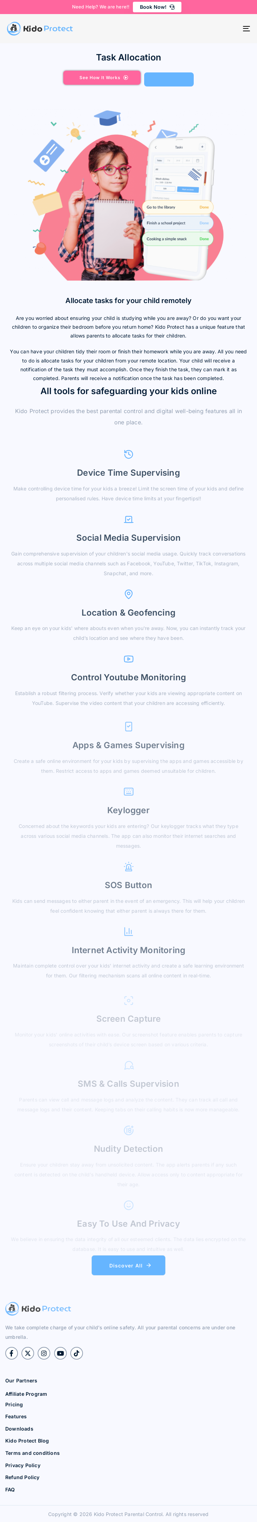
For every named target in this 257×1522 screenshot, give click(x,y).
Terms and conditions (32, 1453)
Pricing (14, 1404)
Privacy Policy (22, 1465)
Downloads (19, 1429)
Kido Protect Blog (27, 1441)
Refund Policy (22, 1477)
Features (16, 1416)
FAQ (10, 1489)
